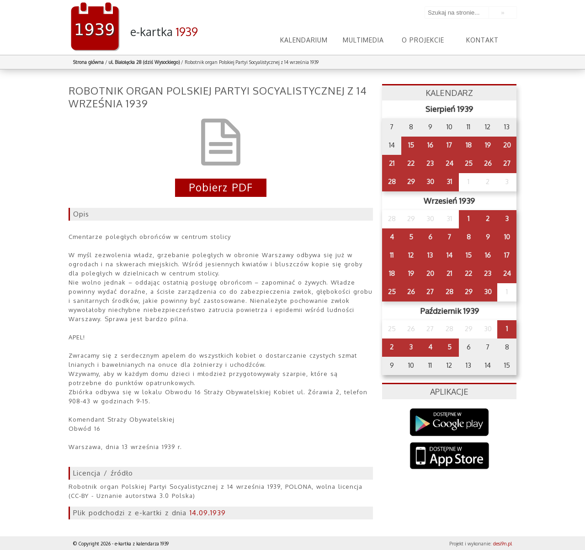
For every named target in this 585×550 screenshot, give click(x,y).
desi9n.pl (502, 543)
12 (411, 255)
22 (411, 163)
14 (449, 255)
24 (449, 163)
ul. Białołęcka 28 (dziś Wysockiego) (144, 62)
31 (449, 181)
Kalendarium (304, 40)
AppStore (449, 456)
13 (430, 255)
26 (488, 163)
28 (392, 181)
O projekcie (423, 40)
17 (449, 145)
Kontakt (482, 40)
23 (430, 163)
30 (430, 181)
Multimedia (363, 40)
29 (411, 181)
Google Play (449, 422)
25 (469, 163)
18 (469, 145)
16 (430, 145)
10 (507, 237)
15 (411, 145)
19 (488, 145)
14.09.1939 (208, 512)
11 (392, 255)
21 (391, 163)
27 (507, 163)
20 (507, 145)
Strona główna (88, 62)
